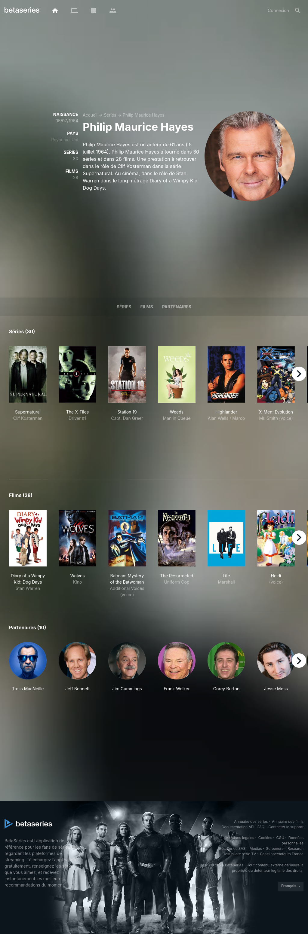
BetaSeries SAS (232, 848)
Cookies (265, 837)
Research (295, 848)
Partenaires (176, 306)
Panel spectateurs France (281, 854)
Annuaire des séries (251, 821)
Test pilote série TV (239, 854)
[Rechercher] (297, 10)
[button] (28, 670)
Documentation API (238, 827)
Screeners (275, 848)
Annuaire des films (287, 821)
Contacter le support (285, 827)
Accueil (90, 115)
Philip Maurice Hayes (144, 115)
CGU (280, 837)
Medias (256, 848)
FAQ (260, 827)
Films (146, 306)
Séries (110, 115)
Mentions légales (239, 837)
